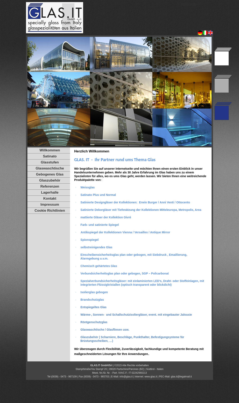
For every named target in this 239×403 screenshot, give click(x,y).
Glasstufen (50, 162)
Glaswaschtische (50, 168)
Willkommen (189, 4)
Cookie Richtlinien (49, 211)
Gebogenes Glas (49, 174)
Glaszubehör (49, 180)
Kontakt (49, 198)
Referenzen (49, 186)
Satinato (50, 156)
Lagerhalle (50, 192)
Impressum (50, 204)
